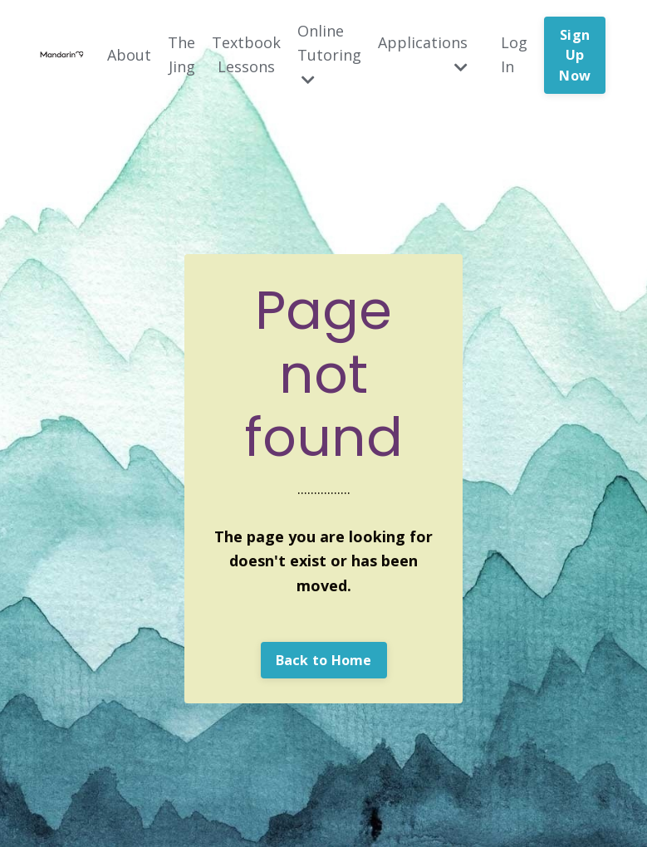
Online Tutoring (329, 54)
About (129, 55)
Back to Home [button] (324, 660)
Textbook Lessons (246, 54)
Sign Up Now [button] (575, 55)
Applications (423, 53)
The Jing (181, 54)
